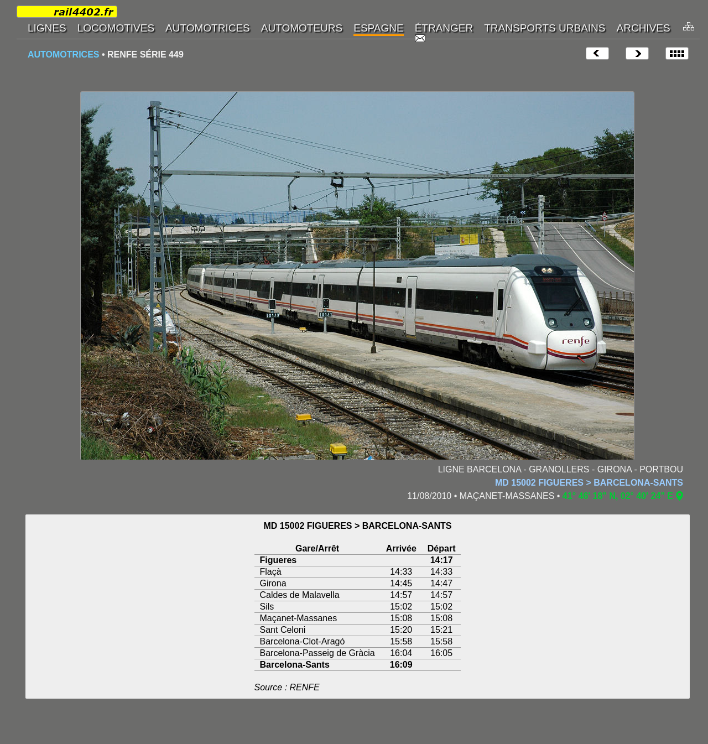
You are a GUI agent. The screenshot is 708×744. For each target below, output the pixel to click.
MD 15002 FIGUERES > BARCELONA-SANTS (589, 482)
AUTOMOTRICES (63, 54)
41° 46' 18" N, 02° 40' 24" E (618, 496)
